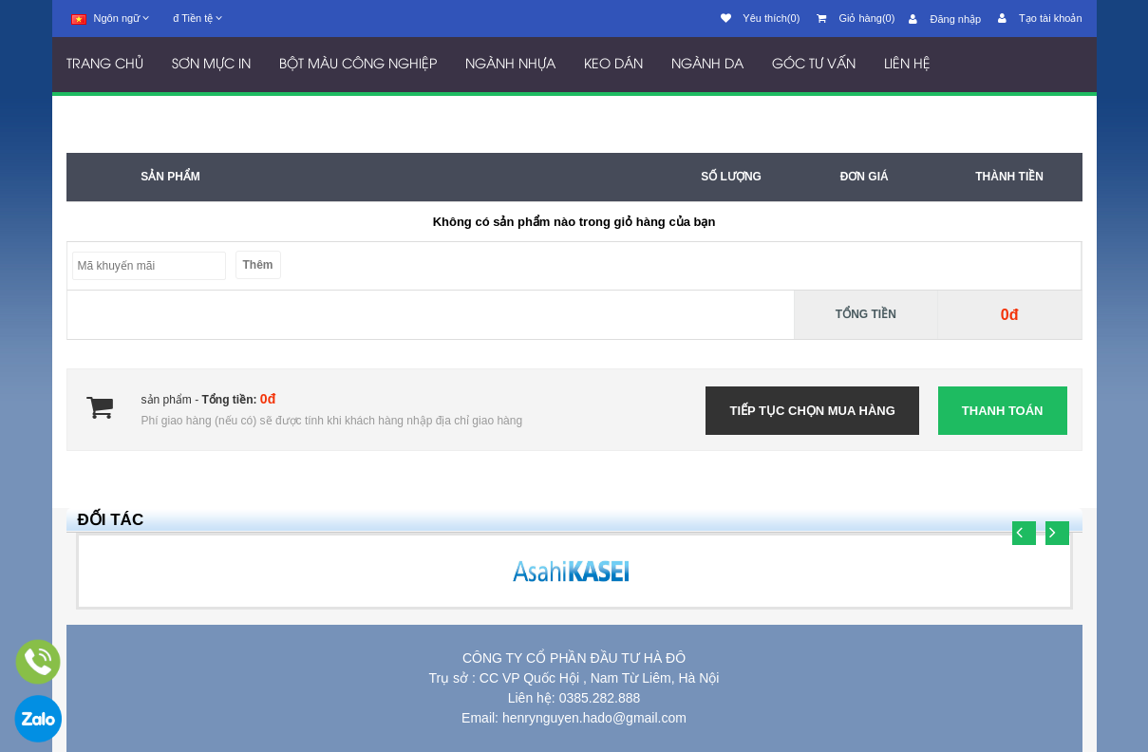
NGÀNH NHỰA (510, 65)
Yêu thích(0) (760, 18)
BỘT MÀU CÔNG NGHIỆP (358, 65)
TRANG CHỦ (104, 65)
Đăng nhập (945, 19)
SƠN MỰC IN (211, 65)
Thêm (258, 265)
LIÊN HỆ (907, 65)
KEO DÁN (613, 65)
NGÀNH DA (707, 65)
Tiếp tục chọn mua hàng (811, 411)
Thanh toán (1003, 411)
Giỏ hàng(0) (855, 18)
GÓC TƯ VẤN (814, 65)
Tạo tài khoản (1040, 18)
